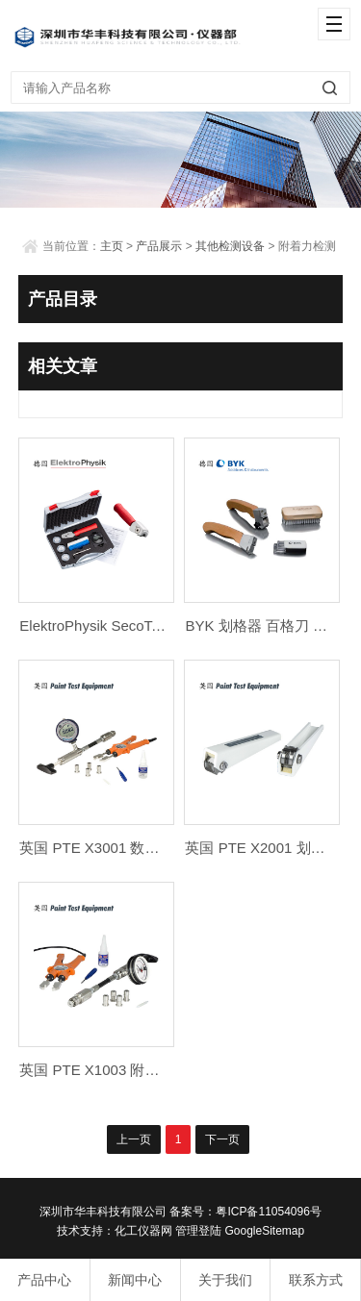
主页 (111, 246)
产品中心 (44, 1280)
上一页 (133, 1139)
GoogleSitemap (264, 1231)
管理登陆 (198, 1231)
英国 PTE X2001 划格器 (262, 847)
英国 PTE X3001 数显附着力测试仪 (132, 847)
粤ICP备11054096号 (268, 1211)
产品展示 (159, 246)
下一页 (222, 1139)
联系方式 (316, 1280)
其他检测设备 (230, 246)
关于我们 (225, 1280)
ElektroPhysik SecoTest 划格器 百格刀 (142, 625)
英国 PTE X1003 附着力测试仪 (118, 1070)
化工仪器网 (143, 1231)
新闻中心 (135, 1280)
